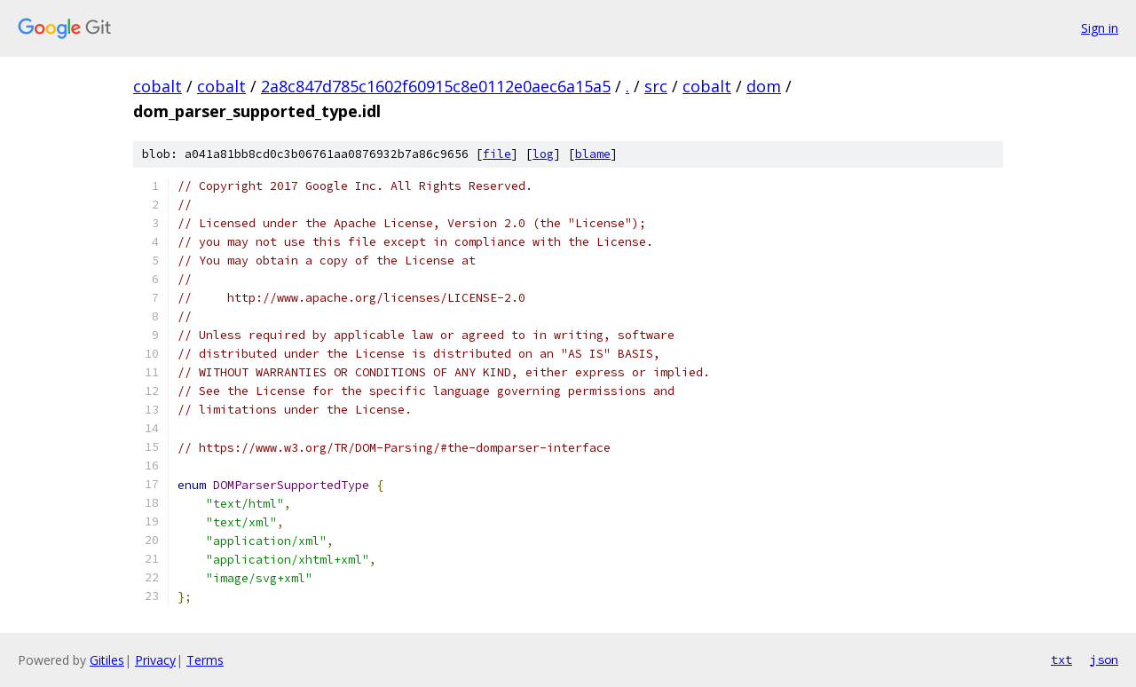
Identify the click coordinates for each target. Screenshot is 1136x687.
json (1104, 659)
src (655, 86)
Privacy (155, 659)
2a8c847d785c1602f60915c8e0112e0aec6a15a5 (436, 86)
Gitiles (107, 659)
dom (763, 86)
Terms (205, 659)
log (543, 154)
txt (1061, 659)
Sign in (1099, 28)
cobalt (157, 86)
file (497, 154)
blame (593, 154)
